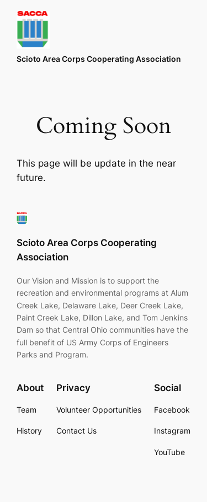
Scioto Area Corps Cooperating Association (99, 58)
